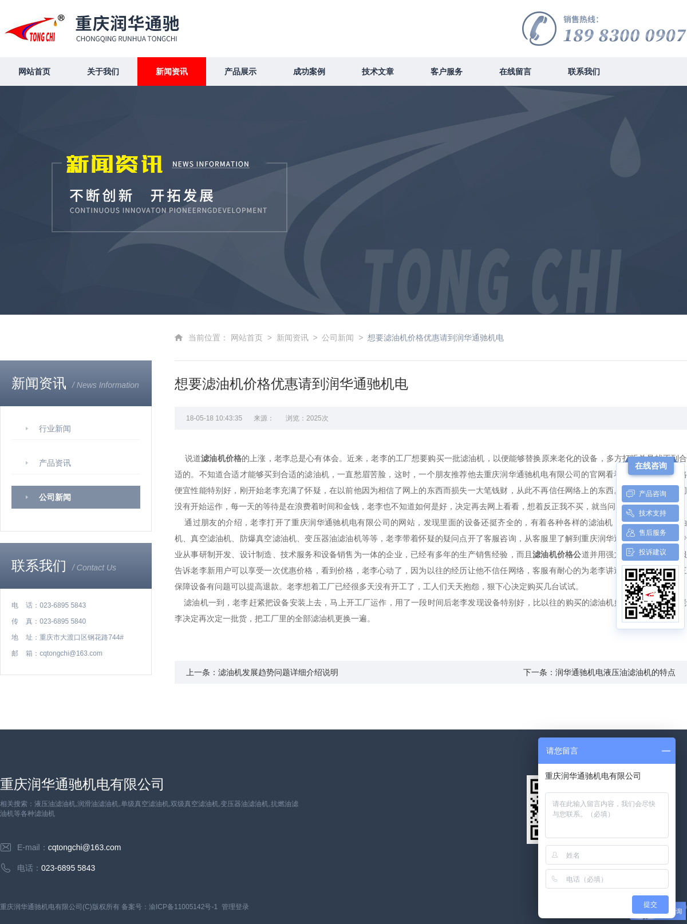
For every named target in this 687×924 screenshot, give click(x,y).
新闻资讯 (172, 71)
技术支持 (644, 513)
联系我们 (584, 71)
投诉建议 (644, 552)
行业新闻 (55, 428)
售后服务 (644, 532)
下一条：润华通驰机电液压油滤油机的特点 (599, 672)
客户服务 (447, 71)
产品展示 (240, 71)
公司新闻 (55, 497)
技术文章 (378, 71)
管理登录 (235, 907)
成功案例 (309, 71)
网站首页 (34, 71)
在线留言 (515, 71)
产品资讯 (55, 462)
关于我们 (103, 71)
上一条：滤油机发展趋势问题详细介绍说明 (262, 672)
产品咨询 (644, 493)
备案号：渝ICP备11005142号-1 (169, 907)
